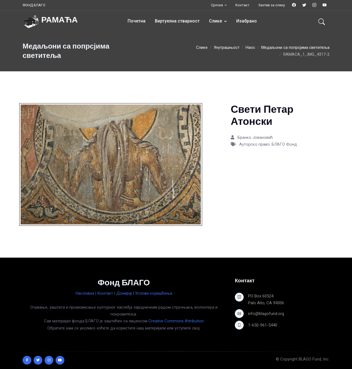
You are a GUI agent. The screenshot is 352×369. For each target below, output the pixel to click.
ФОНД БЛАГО (34, 5)
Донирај (124, 293)
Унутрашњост (227, 47)
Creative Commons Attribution (176, 321)
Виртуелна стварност (177, 21)
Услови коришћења (153, 293)
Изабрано (246, 21)
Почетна (136, 21)
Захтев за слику (271, 5)
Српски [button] (217, 5)
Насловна (85, 293)
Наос (250, 47)
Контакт (242, 5)
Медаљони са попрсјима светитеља (295, 47)
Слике (215, 21)
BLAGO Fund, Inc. (314, 359)
